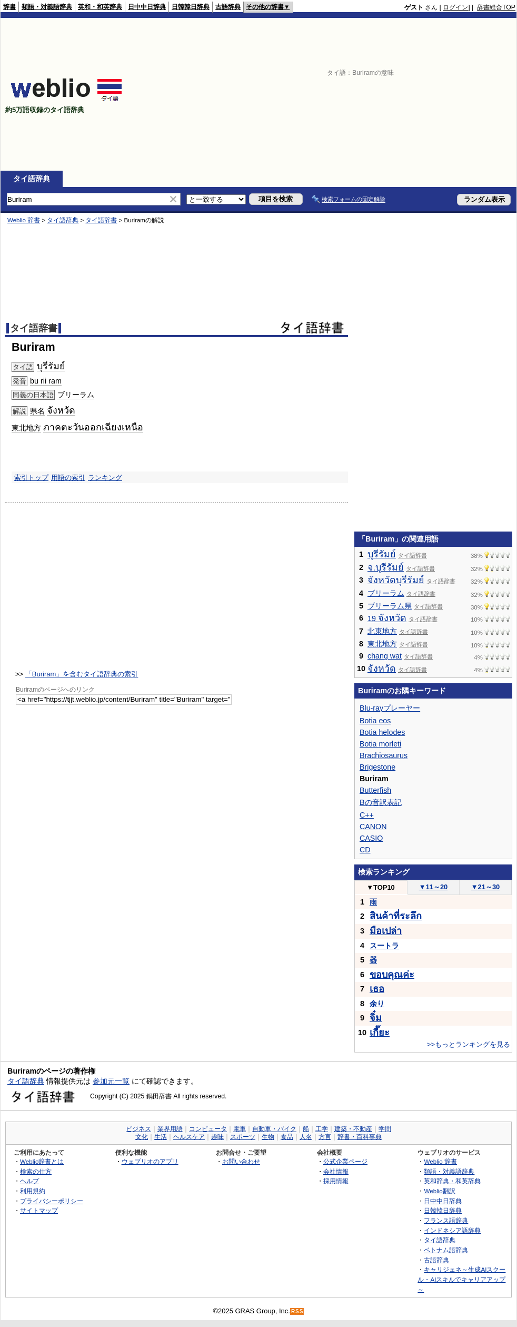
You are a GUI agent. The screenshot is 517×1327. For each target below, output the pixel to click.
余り (377, 1003)
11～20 (433, 887)
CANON (373, 826)
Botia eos (375, 720)
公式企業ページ (345, 1161)
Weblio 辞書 (23, 220)
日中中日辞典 (147, 7)
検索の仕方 (36, 1171)
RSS (297, 1311)
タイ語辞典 (31, 178)
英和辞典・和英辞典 (452, 1180)
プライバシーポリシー (51, 1200)
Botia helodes (382, 732)
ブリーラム (75, 394)
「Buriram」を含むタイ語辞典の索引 (81, 674)
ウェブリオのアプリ (150, 1161)
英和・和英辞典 (100, 7)
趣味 (217, 1137)
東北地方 (26, 428)
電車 (239, 1129)
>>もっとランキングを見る (468, 1044)
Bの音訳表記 (381, 802)
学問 (385, 1129)
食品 (287, 1137)
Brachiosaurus (383, 755)
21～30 (485, 887)
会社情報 (336, 1171)
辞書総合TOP (496, 7)
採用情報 (336, 1180)
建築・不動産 (353, 1129)
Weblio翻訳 (439, 1190)
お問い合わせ (241, 1161)
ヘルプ (29, 1180)
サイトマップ (39, 1210)
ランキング (105, 477)
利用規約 (32, 1190)
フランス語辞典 (446, 1220)
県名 (37, 411)
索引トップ (31, 477)
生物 (268, 1137)
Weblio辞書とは (42, 1161)
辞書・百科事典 (359, 1137)
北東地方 (382, 631)
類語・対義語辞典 (47, 7)
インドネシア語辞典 (452, 1230)
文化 (141, 1137)
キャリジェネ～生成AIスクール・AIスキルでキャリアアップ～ (461, 1279)
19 (386, 618)
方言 (325, 1137)
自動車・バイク (274, 1129)
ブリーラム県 (389, 606)
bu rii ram (46, 381)
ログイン (455, 7)
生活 (160, 1137)
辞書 (9, 7)
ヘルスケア (189, 1137)
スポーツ (242, 1137)
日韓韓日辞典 (191, 7)
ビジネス (138, 1129)
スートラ (384, 945)
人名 (306, 1137)
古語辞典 (228, 7)
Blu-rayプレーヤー (390, 708)
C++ (367, 815)
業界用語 (170, 1129)
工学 (321, 1129)
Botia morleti (380, 744)
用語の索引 (68, 477)
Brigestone (377, 767)
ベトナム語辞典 (446, 1249)
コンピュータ (208, 1129)
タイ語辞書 (101, 220)
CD (365, 850)
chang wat (384, 656)
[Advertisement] (350, 94)
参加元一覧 (111, 1081)
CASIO (371, 838)
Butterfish (375, 790)
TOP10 (380, 887)
